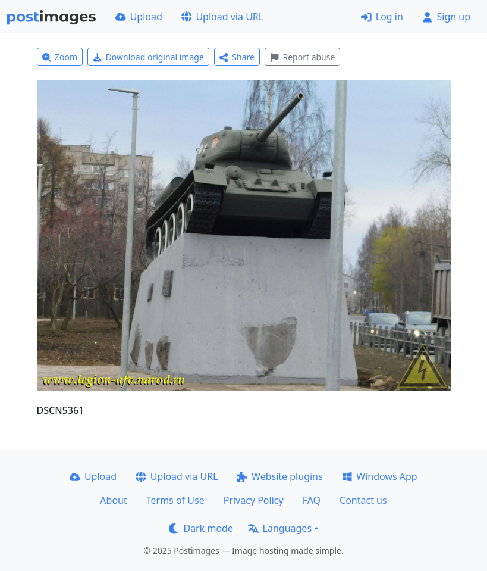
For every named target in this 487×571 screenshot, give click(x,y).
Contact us (363, 500)
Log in (382, 16)
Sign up (446, 16)
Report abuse (302, 57)
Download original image (148, 57)
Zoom (60, 57)
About (113, 500)
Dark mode (201, 528)
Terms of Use (175, 500)
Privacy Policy (254, 500)
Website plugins (279, 476)
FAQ (312, 500)
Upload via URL (222, 16)
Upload (138, 16)
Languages (280, 528)
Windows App (379, 476)
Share (237, 57)
